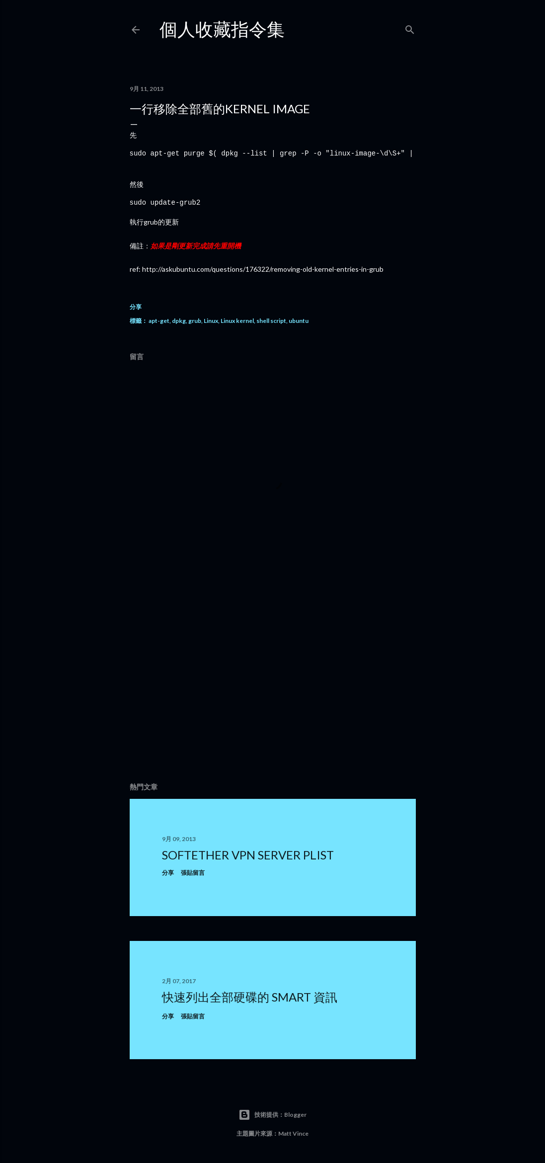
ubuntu (299, 320)
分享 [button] (136, 306)
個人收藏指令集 (222, 29)
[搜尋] (410, 27)
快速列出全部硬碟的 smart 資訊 (249, 997)
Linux (211, 320)
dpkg (179, 320)
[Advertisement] (273, 688)
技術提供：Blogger (272, 1115)
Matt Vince (293, 1133)
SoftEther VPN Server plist (248, 855)
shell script (271, 320)
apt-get (159, 320)
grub (194, 320)
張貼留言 (193, 872)
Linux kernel (237, 320)
